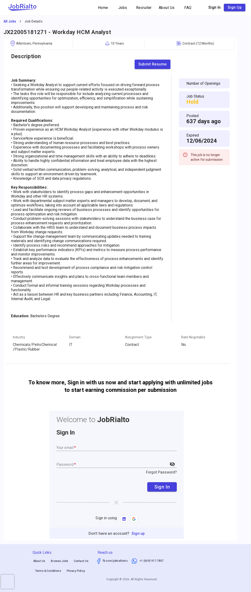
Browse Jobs (59, 561)
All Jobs (10, 21)
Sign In (162, 487)
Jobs (122, 7)
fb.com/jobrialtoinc (115, 560)
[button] (134, 519)
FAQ (188, 7)
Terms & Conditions (48, 571)
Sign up (234, 7)
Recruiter (144, 7)
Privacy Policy (76, 571)
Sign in (215, 7)
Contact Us (81, 561)
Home (103, 7)
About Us (167, 7)
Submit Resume (152, 64)
